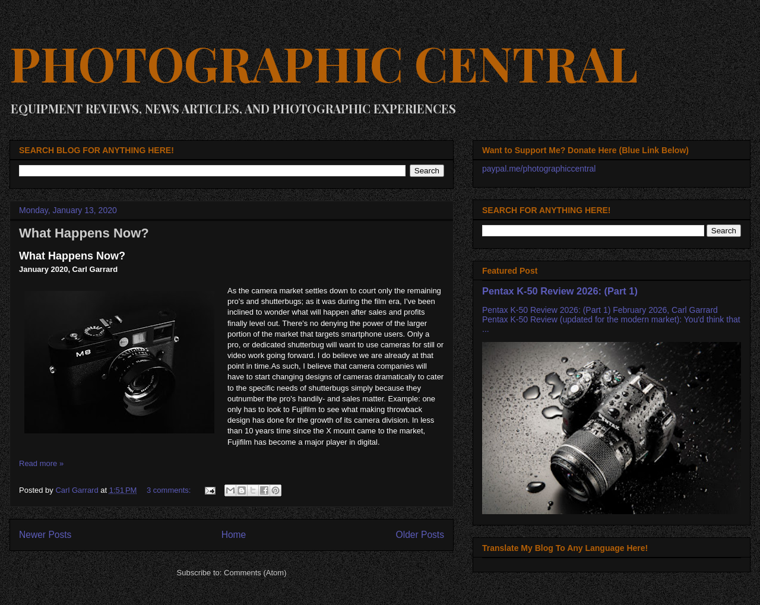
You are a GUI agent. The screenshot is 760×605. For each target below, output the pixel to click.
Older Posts (420, 535)
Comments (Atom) (255, 572)
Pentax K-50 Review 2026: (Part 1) (560, 291)
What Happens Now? (84, 233)
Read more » (41, 463)
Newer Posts (45, 535)
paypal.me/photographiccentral (539, 168)
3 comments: (170, 490)
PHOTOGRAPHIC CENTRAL (324, 62)
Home (233, 535)
